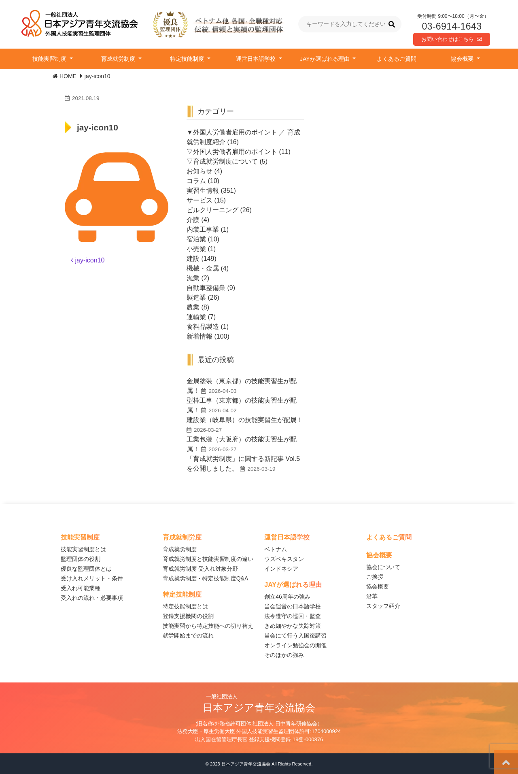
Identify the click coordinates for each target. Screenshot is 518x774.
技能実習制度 (50, 58)
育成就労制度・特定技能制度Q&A (205, 578)
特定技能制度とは (185, 606)
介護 (193, 219)
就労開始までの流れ (188, 635)
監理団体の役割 (80, 559)
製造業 (196, 297)
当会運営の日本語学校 (292, 606)
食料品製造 (203, 326)
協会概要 (463, 58)
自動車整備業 (206, 287)
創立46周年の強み (287, 596)
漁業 (193, 278)
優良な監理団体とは (86, 568)
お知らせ (199, 171)
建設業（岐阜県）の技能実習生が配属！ (245, 419)
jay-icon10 (87, 260)
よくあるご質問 (396, 58)
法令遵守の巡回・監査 (292, 616)
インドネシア (281, 568)
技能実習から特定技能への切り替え (208, 626)
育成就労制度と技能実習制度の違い (208, 559)
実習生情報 (203, 190)
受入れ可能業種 (80, 588)
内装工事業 (203, 229)
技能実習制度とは (83, 549)
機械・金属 (203, 268)
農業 (193, 307)
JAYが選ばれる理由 (325, 58)
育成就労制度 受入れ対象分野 (200, 568)
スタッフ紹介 (383, 606)
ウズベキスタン (284, 559)
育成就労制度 (119, 58)
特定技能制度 (188, 58)
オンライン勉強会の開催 (295, 645)
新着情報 (199, 336)
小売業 (196, 248)
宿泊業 (196, 239)
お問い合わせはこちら (451, 39)
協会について (383, 567)
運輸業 (196, 316)
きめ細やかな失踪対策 (292, 626)
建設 (193, 258)
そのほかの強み (284, 655)
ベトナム (275, 549)
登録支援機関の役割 (188, 616)
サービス (199, 200)
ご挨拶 (374, 577)
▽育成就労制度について (222, 161)
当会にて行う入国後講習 (295, 635)
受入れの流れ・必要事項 (92, 598)
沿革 (372, 596)
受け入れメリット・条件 (92, 578)
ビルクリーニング (212, 210)
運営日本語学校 (256, 58)
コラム (196, 180)
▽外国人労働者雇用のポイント (232, 151)
